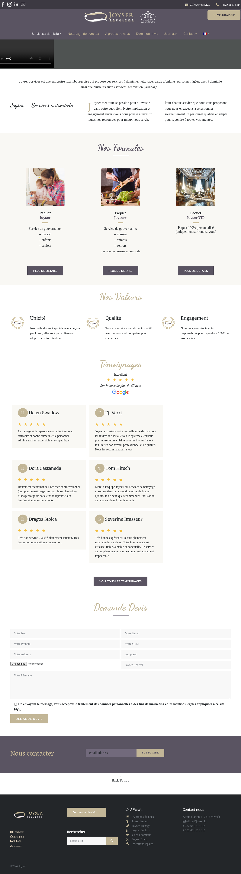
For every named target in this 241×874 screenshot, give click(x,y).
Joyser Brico (139, 839)
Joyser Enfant (140, 821)
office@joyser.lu (196, 821)
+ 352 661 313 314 (230, 4)
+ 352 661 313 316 (194, 830)
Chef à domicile (141, 834)
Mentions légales (143, 843)
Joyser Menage (141, 825)
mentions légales (184, 704)
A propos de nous (143, 816)
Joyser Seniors (141, 830)
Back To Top (120, 780)
